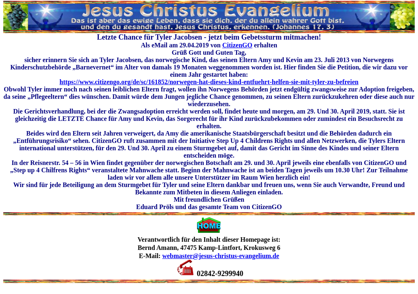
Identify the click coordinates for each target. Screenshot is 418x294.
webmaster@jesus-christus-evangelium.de (220, 255)
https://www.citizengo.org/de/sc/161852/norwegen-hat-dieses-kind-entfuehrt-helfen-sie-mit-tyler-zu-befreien (209, 81)
